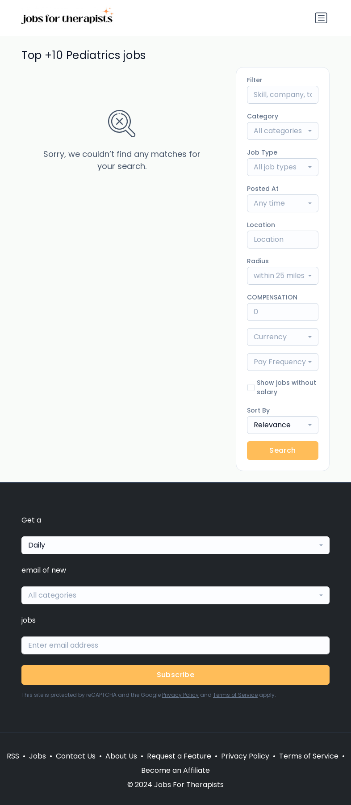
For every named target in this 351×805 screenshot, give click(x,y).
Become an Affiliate (175, 770)
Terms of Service (235, 695)
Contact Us (76, 756)
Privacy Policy (180, 695)
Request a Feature (179, 756)
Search (282, 450)
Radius (258, 261)
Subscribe (176, 675)
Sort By (258, 410)
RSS (13, 756)
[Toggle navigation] (321, 17)
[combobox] (282, 131)
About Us (121, 756)
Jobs (37, 756)
